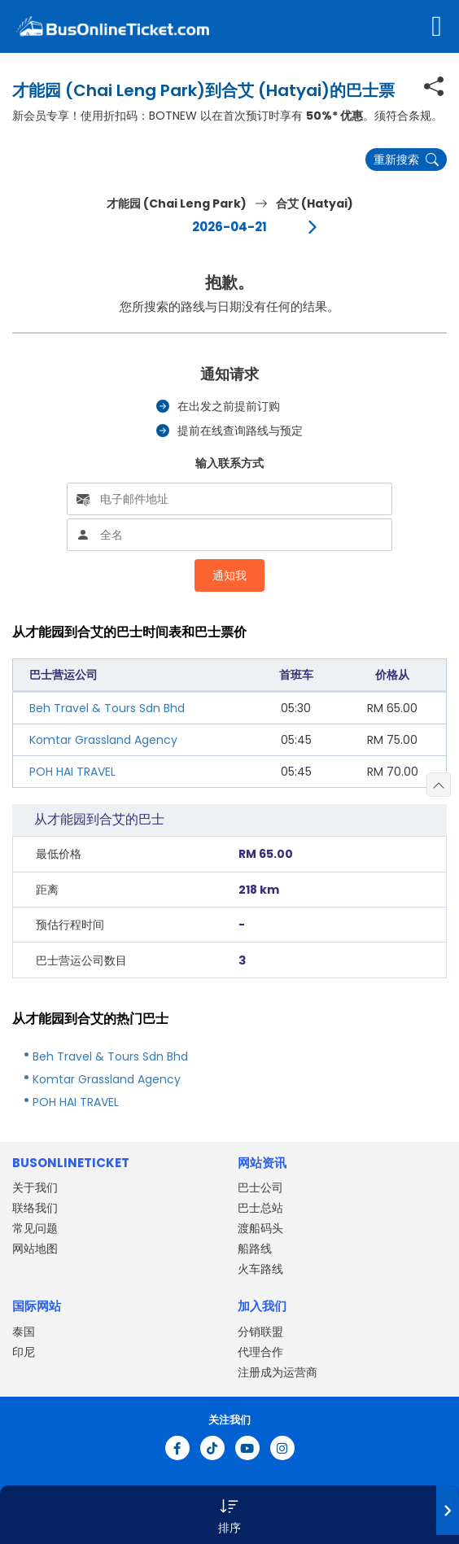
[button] (229, 1514)
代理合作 (260, 1352)
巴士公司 (260, 1187)
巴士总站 (260, 1208)
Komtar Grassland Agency (103, 740)
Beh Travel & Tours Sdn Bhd (107, 708)
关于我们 (35, 1187)
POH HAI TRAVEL (72, 771)
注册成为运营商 (277, 1372)
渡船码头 (260, 1228)
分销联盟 (260, 1331)
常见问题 (35, 1228)
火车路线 (260, 1269)
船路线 (255, 1248)
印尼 (23, 1352)
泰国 (23, 1331)
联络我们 (35, 1208)
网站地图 (35, 1248)
